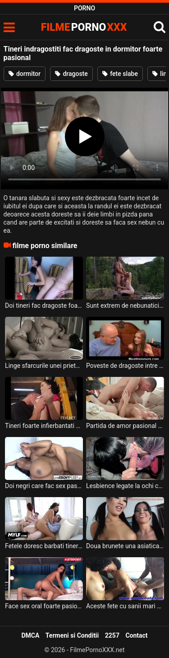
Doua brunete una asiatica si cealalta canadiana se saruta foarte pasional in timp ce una (125, 546)
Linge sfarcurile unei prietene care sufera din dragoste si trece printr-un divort (44, 365)
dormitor (25, 73)
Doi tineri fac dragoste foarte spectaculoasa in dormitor (44, 305)
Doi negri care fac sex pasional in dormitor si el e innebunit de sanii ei (44, 485)
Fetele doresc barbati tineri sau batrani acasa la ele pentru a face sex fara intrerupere (44, 546)
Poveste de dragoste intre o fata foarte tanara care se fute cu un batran (125, 365)
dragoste (71, 73)
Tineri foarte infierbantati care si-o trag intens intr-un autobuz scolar (44, 425)
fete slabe (120, 73)
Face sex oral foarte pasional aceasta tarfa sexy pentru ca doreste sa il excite (44, 606)
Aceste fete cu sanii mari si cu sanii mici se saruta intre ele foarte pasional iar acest (125, 606)
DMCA (30, 635)
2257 (112, 635)
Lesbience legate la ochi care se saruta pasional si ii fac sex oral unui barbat (125, 485)
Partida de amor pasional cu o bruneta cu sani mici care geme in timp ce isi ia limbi (125, 425)
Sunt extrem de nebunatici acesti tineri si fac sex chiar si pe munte (125, 305)
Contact (136, 635)
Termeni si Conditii (72, 635)
